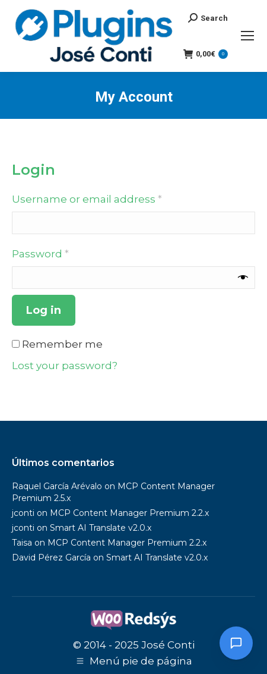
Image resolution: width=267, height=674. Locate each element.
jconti (23, 513)
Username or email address (110, 198)
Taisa (22, 542)
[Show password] (243, 277)
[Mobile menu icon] (247, 35)
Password (64, 253)
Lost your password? (64, 365)
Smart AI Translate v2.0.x (100, 527)
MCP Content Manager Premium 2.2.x (129, 513)
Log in (43, 310)
